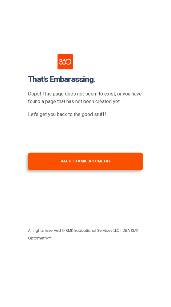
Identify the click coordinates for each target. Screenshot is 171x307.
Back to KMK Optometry (86, 161)
